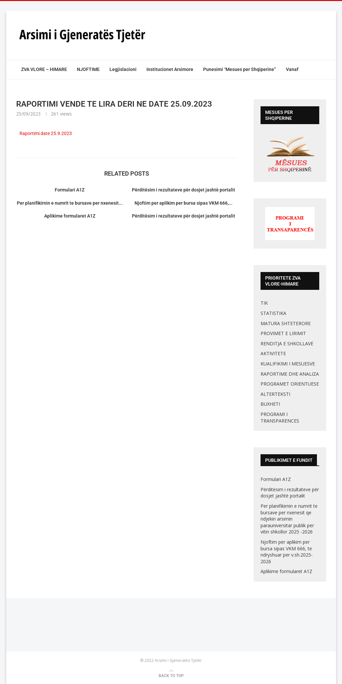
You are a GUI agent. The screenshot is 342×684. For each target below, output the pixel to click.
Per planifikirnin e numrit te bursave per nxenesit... (70, 203)
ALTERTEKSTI (275, 394)
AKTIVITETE (273, 353)
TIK (264, 303)
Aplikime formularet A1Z (69, 216)
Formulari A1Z (69, 189)
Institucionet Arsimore (169, 69)
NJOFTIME (88, 69)
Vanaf (292, 69)
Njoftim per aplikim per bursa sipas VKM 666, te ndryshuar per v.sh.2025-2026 (287, 551)
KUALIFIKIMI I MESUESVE (288, 363)
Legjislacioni (123, 69)
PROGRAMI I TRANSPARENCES (280, 417)
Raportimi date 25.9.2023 (45, 133)
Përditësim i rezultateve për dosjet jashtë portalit (183, 189)
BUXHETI (270, 404)
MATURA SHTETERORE (286, 323)
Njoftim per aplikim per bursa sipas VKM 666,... (184, 203)
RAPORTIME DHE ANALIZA (290, 374)
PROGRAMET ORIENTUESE (290, 384)
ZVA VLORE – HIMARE (44, 69)
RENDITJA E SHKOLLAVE (287, 343)
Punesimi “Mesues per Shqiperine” (239, 69)
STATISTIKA (273, 313)
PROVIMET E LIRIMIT (283, 333)
